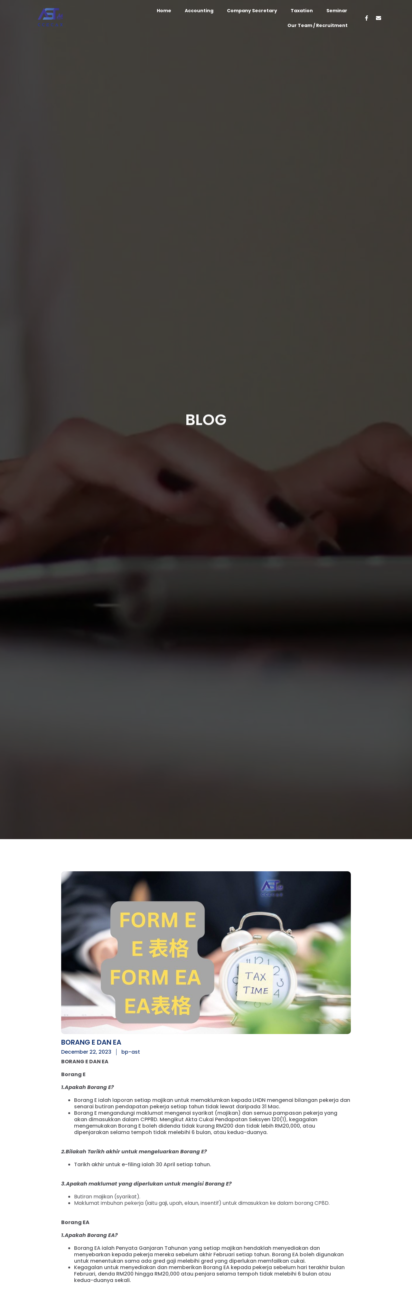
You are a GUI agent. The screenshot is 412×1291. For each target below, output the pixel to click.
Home (164, 10)
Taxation (302, 10)
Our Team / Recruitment (317, 25)
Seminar (336, 10)
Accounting (199, 10)
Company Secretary (252, 10)
